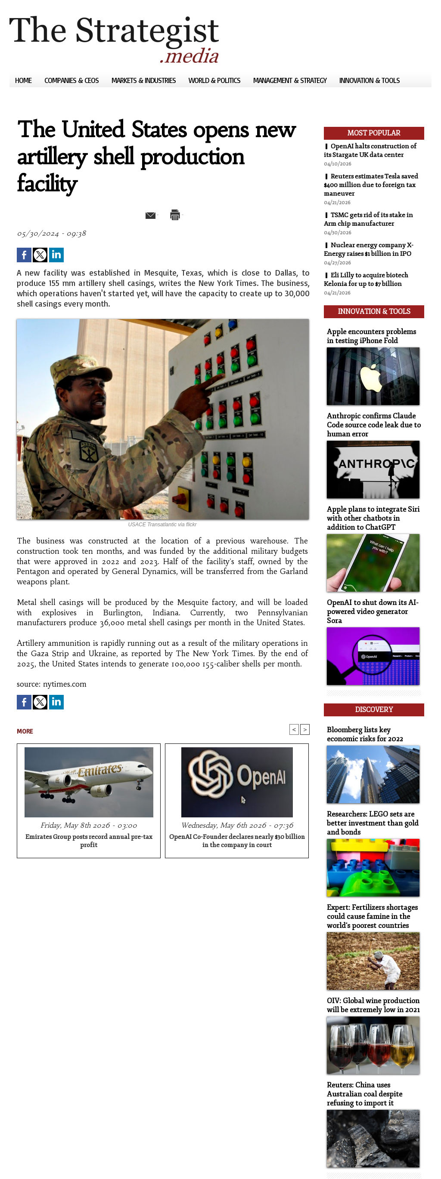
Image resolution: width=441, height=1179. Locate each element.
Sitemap (24, 1159)
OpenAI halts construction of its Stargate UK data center (372, 150)
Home (24, 80)
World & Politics (215, 80)
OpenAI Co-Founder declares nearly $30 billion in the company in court (237, 842)
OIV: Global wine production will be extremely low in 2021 (369, 971)
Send (141, 213)
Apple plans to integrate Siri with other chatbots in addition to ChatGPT (372, 508)
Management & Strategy (290, 80)
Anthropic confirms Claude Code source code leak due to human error (369, 417)
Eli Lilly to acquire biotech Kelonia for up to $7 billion (368, 279)
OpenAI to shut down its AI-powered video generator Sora (371, 595)
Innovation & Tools (369, 80)
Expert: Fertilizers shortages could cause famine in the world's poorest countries (368, 884)
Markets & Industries (144, 80)
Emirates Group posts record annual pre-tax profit (88, 842)
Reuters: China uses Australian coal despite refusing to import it (372, 1058)
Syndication (61, 1159)
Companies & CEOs (72, 80)
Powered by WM (101, 1159)
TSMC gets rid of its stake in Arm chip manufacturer (371, 219)
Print (185, 213)
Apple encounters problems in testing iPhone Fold (370, 331)
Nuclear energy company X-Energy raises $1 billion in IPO (370, 249)
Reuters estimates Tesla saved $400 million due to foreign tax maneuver (374, 185)
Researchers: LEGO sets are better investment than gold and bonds (368, 794)
